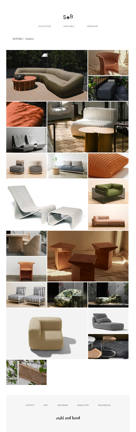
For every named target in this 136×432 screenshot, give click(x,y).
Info (46, 404)
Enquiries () (104, 404)
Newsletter (83, 404)
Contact (30, 404)
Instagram (62, 404)
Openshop (92, 26)
